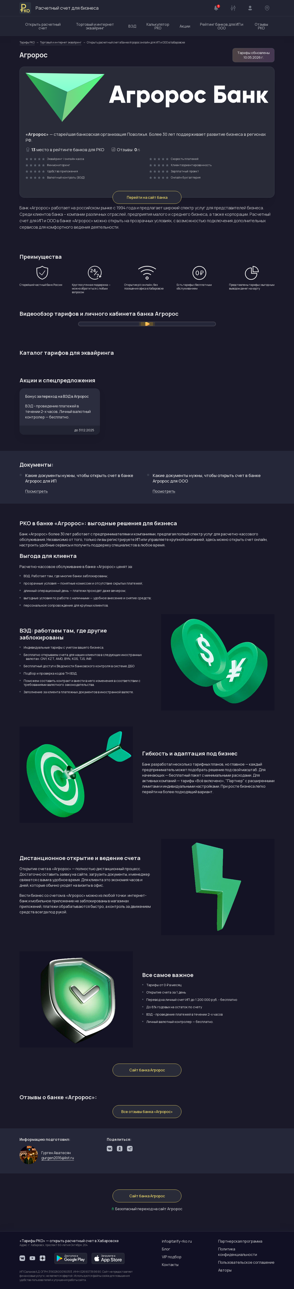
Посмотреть (36, 491)
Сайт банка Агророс (147, 1070)
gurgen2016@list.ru (57, 1157)
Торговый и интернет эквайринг (95, 26)
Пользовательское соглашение (246, 1262)
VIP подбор (171, 1256)
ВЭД (132, 26)
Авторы (225, 1270)
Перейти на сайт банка (147, 197)
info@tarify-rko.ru (177, 1241)
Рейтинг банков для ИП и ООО (221, 26)
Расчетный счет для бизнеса (59, 8)
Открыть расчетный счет (43, 26)
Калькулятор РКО (158, 26)
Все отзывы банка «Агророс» (147, 1111)
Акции (185, 26)
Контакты (170, 1264)
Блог (166, 1249)
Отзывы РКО (261, 26)
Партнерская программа (240, 1241)
